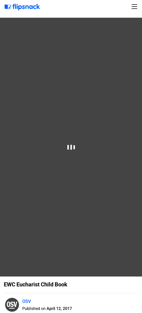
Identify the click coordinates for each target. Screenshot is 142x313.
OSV (26, 301)
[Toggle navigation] (135, 7)
